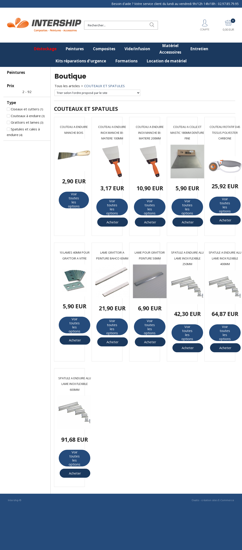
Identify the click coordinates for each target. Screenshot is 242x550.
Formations (126, 61)
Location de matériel (167, 61)
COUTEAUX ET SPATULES (104, 86)
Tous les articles (67, 86)
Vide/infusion (137, 48)
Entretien (199, 48)
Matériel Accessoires (170, 49)
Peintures (75, 48)
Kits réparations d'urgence (80, 61)
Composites (104, 48)
